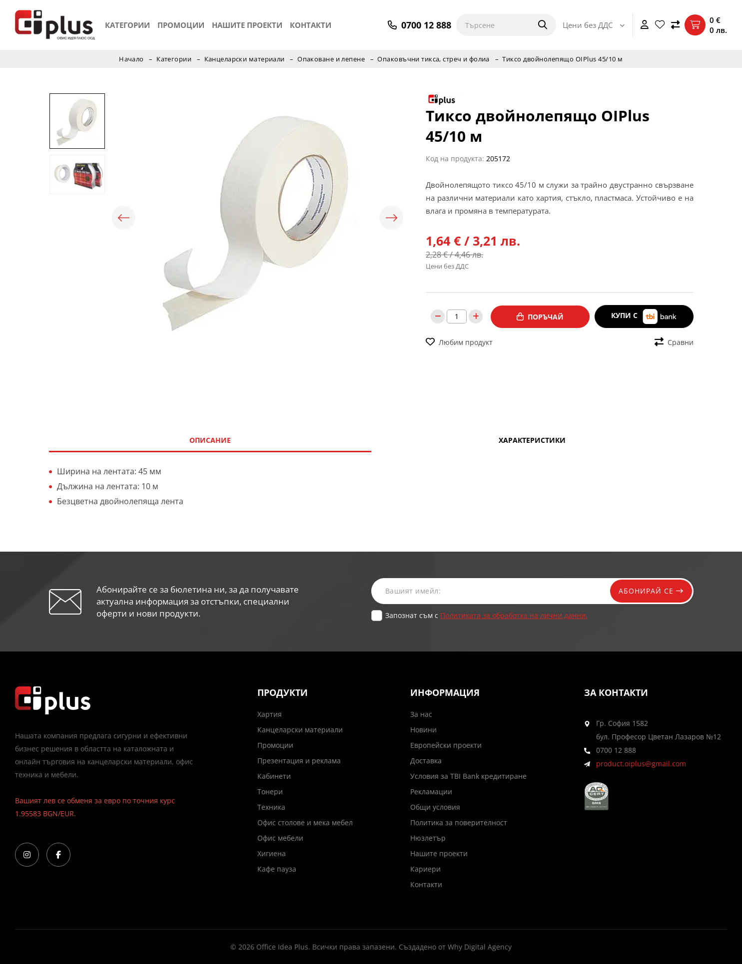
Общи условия (435, 807)
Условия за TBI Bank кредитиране (468, 776)
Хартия (269, 714)
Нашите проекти (247, 25)
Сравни (674, 341)
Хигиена (271, 853)
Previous (124, 217)
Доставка (426, 760)
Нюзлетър (428, 838)
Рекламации (431, 791)
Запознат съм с (486, 615)
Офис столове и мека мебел (305, 822)
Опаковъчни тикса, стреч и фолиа (434, 59)
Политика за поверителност (458, 822)
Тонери (270, 791)
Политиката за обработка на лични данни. (514, 615)
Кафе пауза (276, 869)
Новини (423, 729)
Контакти (310, 25)
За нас (421, 714)
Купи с (644, 316)
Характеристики (532, 440)
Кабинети (274, 776)
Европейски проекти (446, 745)
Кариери (425, 869)
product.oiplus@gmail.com (641, 763)
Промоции (180, 25)
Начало (129, 59)
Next (390, 217)
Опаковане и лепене (331, 59)
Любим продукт (459, 341)
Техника (271, 807)
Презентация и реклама (299, 760)
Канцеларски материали (244, 59)
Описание (210, 440)
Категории (127, 25)
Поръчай (540, 316)
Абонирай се (649, 591)
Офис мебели (280, 838)
